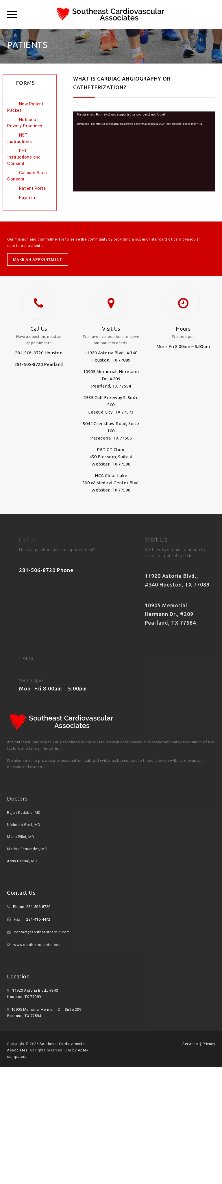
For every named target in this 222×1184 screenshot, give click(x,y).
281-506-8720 (29, 352)
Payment (28, 197)
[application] (144, 151)
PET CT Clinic (111, 449)
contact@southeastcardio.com (42, 932)
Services (190, 1044)
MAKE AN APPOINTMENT (37, 259)
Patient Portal (33, 188)
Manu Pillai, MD (20, 837)
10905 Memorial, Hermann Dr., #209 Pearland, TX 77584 (111, 378)
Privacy (209, 1044)
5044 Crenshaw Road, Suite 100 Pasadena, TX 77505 (111, 430)
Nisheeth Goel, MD (23, 824)
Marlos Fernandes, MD (27, 849)
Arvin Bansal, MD (22, 861)
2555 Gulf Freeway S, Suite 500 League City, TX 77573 (111, 404)
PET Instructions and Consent (23, 157)
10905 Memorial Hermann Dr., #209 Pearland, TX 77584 (170, 613)
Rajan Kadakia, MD (24, 812)
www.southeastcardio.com (37, 945)
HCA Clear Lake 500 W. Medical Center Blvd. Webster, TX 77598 (111, 482)
